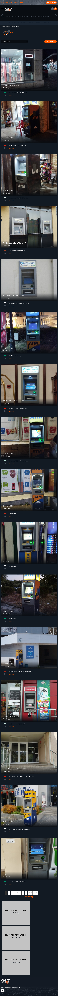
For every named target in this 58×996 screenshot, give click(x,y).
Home (3, 26)
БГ (52, 8)
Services (30, 23)
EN (55, 8)
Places (23, 23)
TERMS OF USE (47, 23)
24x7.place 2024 (16, 987)
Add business (51, 2)
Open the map (50, 41)
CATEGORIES (15, 23)
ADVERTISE (38, 23)
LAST (35, 893)
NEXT (30, 893)
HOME (8, 23)
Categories (8, 26)
